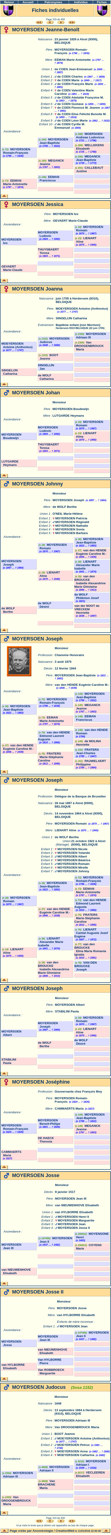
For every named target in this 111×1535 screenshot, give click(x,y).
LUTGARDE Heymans (68, 415)
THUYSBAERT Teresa (48, 251)
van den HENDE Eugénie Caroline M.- (90, 552)
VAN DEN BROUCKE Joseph (85, 966)
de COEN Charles (70, 76)
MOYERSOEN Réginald (72, 522)
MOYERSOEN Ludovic (48, 234)
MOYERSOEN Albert (72, 856)
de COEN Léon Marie (72, 120)
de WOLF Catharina (46, 377)
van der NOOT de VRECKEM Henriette (86, 609)
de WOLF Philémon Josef (86, 596)
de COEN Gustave (70, 104)
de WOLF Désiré (44, 605)
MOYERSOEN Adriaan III (90, 335)
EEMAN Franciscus (48, 178)
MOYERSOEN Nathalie (71, 525)
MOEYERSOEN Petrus (73, 1445)
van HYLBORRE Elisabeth (74, 1212)
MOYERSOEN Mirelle (72, 867)
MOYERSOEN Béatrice (73, 860)
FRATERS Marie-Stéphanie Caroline (50, 757)
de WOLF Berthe (65, 507)
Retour (9, 2)
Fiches (102, 2)
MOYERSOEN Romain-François (15, 151)
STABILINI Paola (67, 1011)
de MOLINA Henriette (87, 742)
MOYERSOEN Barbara (71, 533)
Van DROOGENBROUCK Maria (89, 346)
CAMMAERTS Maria (69, 1108)
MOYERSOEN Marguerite (76, 1220)
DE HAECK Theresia (46, 1139)
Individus (81, 2)
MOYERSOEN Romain (71, 823)
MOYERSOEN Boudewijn (70, 409)
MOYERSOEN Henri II (73, 1216)
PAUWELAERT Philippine (90, 762)
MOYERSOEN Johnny (73, 871)
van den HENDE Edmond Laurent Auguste (54, 736)
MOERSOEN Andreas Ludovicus (89, 135)
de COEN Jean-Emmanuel (73, 69)
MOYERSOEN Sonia (69, 529)
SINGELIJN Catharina (71, 318)
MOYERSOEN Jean (72, 1224)
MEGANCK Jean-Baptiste (87, 158)
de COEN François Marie (75, 84)
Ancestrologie (43, 1530)
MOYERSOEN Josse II (74, 1228)
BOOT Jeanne (48, 356)
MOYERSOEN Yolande (73, 853)
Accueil (27, 2)
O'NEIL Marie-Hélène (68, 513)
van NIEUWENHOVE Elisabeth (77, 1205)
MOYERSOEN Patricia (71, 518)
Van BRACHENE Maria (46, 1484)
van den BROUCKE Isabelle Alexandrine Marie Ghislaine (90, 581)
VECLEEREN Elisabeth (89, 1474)
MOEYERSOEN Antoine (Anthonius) (82, 308)
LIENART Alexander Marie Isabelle (87, 565)
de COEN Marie (68, 80)
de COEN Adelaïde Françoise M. (80, 97)
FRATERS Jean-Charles (86, 751)
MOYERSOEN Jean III (71, 1198)
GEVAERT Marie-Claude (70, 220)
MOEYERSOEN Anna (72, 1451)
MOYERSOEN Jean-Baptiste (53, 141)
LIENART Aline (65, 830)
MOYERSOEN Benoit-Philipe (49, 1122)
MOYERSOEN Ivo (65, 214)
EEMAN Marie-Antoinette (72, 59)
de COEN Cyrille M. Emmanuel (69, 125)
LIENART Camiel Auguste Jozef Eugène (91, 933)
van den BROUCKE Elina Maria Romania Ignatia (90, 949)
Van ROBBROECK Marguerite (51, 1371)
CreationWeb (65, 1530)
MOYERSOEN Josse (72, 1308)
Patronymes (53, 2)
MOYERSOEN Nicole (72, 849)
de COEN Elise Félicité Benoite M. (81, 114)
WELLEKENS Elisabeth (89, 146)
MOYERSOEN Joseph (68, 500)
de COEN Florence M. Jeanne (78, 107)
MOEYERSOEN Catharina (75, 1455)
